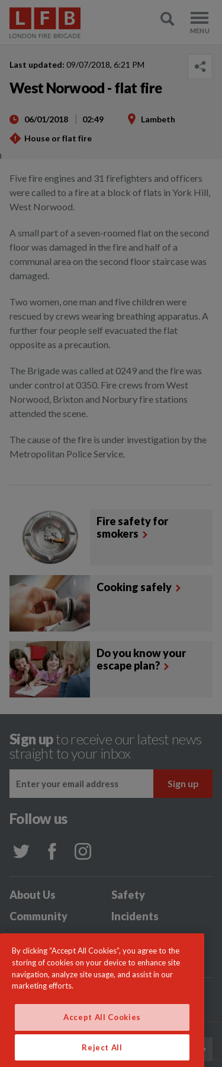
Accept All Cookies (102, 1026)
